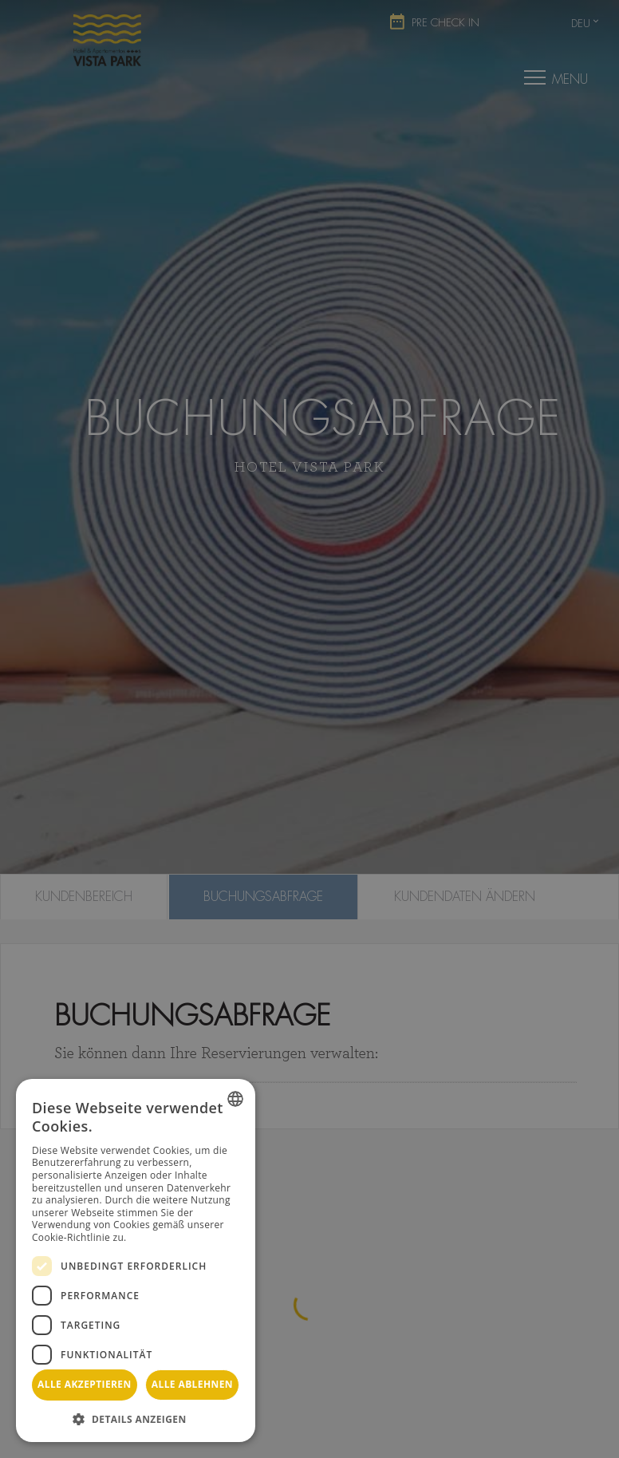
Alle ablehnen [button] (192, 1384)
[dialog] (135, 1260)
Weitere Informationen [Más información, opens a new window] (182, 1237)
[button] (135, 1418)
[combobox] (235, 1099)
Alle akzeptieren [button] (84, 1384)
